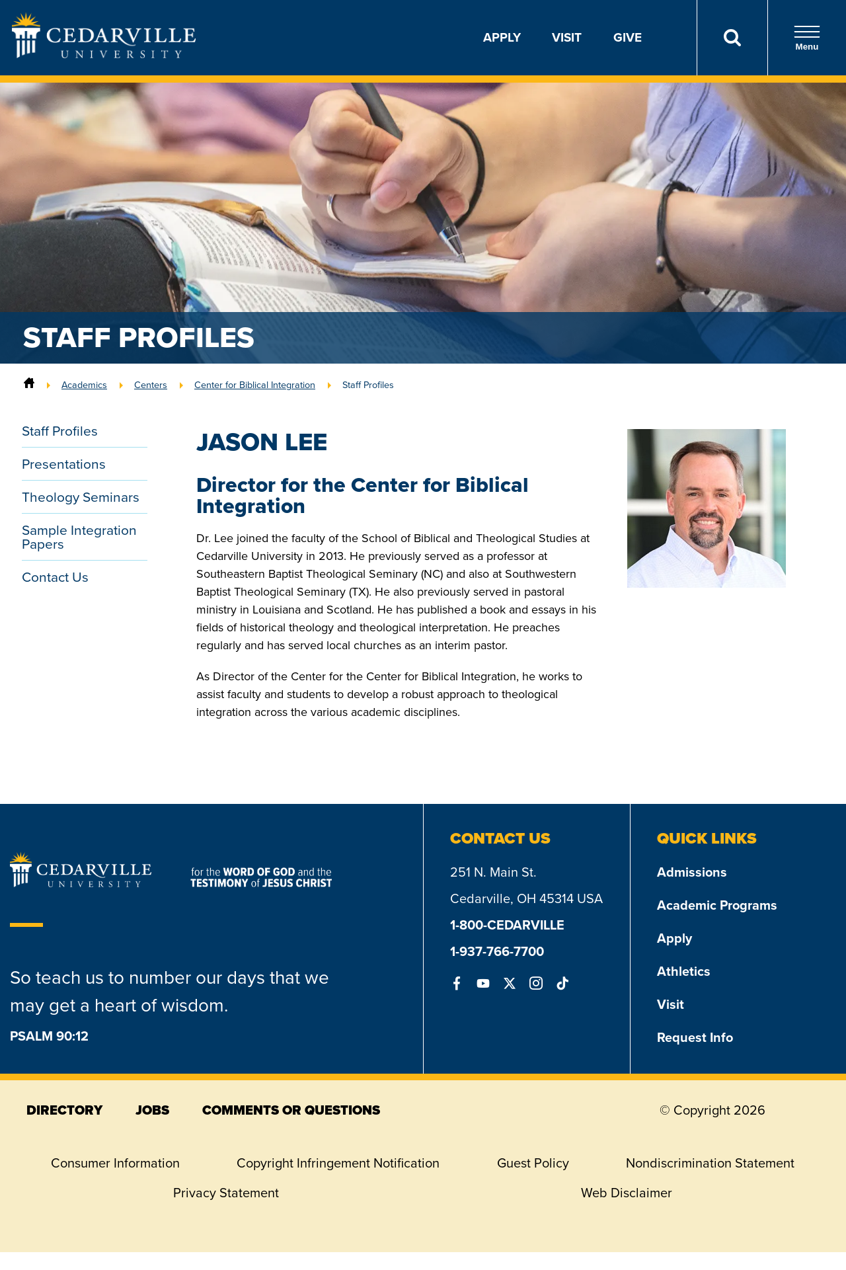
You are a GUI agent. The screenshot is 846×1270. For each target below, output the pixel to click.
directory (64, 1110)
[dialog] (806, 1230)
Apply (502, 37)
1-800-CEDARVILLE (507, 925)
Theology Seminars (80, 497)
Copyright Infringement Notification (338, 1163)
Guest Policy (533, 1163)
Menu (807, 38)
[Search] (732, 37)
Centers (150, 384)
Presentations (64, 464)
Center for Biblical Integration (254, 384)
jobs (152, 1110)
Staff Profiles (368, 384)
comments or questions (291, 1110)
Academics (84, 384)
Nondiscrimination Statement (710, 1163)
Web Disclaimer (626, 1193)
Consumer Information (115, 1163)
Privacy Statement (226, 1193)
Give (627, 37)
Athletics (684, 971)
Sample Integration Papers (79, 537)
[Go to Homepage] (104, 54)
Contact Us (55, 577)
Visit (567, 37)
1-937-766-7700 (497, 951)
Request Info (695, 1037)
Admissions (692, 872)
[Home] (29, 384)
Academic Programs (717, 905)
